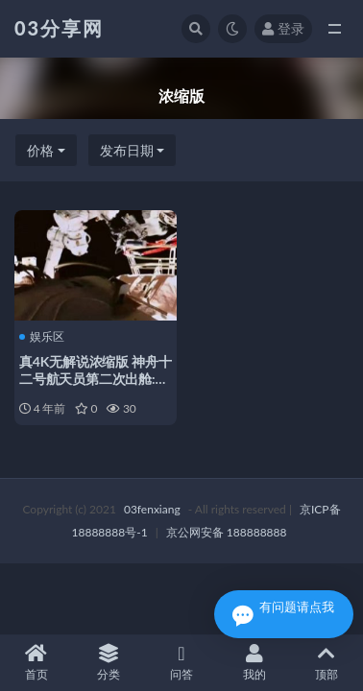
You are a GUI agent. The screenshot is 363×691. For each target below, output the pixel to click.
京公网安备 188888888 (226, 532)
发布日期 (127, 150)
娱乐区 (41, 337)
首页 (36, 662)
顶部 (326, 662)
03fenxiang (152, 509)
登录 (283, 28)
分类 (109, 662)
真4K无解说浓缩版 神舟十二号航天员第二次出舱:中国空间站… (95, 378)
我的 (254, 662)
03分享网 (59, 27)
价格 (40, 150)
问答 (181, 662)
